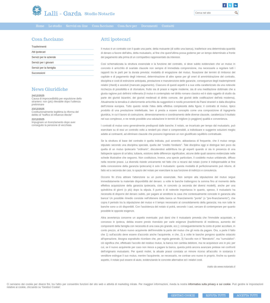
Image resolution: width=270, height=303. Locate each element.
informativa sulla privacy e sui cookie (209, 284)
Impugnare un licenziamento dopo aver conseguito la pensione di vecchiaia (53, 124)
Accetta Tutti (247, 295)
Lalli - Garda (62, 13)
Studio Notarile (100, 13)
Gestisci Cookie (183, 295)
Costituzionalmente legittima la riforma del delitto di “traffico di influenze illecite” (55, 113)
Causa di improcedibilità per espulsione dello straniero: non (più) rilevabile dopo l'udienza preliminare (57, 101)
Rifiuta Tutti (216, 295)
